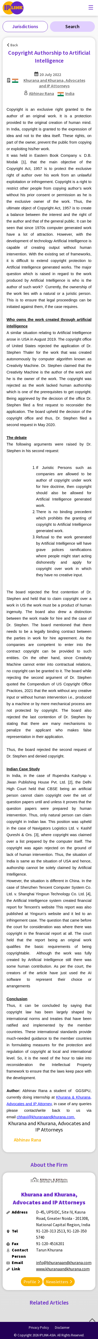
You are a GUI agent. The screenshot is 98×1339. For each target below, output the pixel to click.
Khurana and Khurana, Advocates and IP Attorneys (54, 83)
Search (72, 26)
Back (14, 45)
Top (92, 1320)
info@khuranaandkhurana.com (63, 1262)
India (69, 93)
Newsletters (57, 1281)
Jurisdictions (25, 26)
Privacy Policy (39, 1327)
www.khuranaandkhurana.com (63, 1268)
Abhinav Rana (41, 93)
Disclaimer (62, 1327)
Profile (30, 1281)
